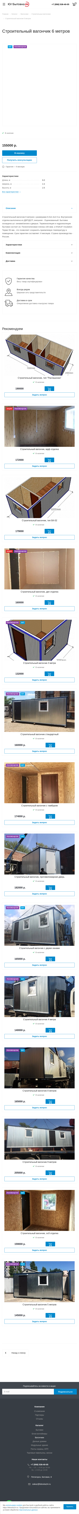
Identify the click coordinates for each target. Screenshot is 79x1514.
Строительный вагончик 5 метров (39, 1304)
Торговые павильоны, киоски (39, 1453)
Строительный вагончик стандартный (40, 734)
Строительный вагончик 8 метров (39, 1091)
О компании (39, 1411)
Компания (40, 1406)
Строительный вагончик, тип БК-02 (39, 520)
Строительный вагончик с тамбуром (39, 805)
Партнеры (39, 1415)
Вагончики (39, 1437)
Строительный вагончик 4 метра (39, 1019)
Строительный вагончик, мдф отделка (39, 449)
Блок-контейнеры (39, 1434)
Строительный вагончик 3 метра (39, 663)
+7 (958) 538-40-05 (60, 4)
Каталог (39, 1425)
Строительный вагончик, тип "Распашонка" (39, 378)
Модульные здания (39, 1445)
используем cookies (14, 1505)
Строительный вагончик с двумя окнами (39, 948)
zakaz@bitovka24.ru (41, 1484)
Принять (69, 1507)
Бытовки (39, 1430)
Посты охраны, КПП (39, 1449)
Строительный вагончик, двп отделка (39, 592)
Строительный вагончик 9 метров (39, 1162)
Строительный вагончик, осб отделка (39, 1233)
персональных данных (28, 1510)
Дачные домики (39, 1441)
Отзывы (39, 1419)
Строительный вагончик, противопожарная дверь (39, 877)
